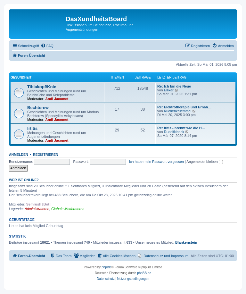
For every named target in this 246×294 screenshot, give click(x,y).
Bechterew (38, 107)
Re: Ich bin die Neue (174, 86)
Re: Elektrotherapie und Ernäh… (184, 107)
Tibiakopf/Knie (41, 86)
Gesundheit (21, 77)
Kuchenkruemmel (178, 111)
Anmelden (18, 154)
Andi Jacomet (56, 99)
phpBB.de (144, 273)
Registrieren (45, 154)
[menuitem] (47, 46)
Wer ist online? (24, 180)
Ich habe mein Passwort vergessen (156, 162)
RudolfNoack (174, 132)
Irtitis (32, 128)
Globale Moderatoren (67, 209)
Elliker (169, 90)
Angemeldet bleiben (204, 162)
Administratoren (37, 209)
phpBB (106, 267)
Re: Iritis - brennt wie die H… (181, 128)
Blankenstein (186, 242)
